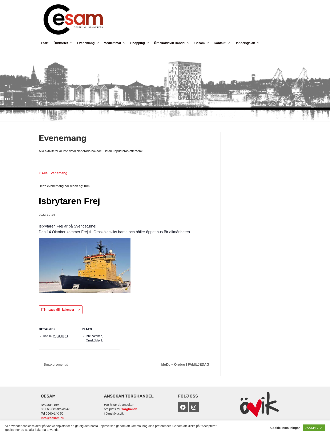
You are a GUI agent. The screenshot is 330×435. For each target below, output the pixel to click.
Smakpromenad (56, 364)
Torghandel (129, 409)
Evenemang (88, 43)
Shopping (139, 43)
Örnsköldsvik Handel (171, 43)
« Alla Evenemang (53, 173)
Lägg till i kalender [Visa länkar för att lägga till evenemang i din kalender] (61, 309)
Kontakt (222, 43)
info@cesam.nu (52, 418)
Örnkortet (62, 43)
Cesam (201, 43)
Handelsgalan (247, 43)
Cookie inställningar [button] (285, 428)
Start (44, 43)
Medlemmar (114, 43)
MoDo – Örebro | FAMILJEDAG (185, 364)
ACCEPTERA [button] (314, 427)
